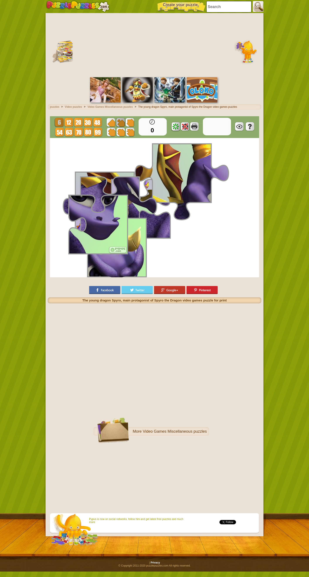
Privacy (155, 562)
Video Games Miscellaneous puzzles (175, 431)
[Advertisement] (155, 44)
